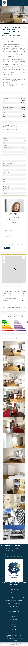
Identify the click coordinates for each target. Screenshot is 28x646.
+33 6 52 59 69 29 (15, 219)
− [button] (4, 259)
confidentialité (19, 643)
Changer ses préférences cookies (15, 638)
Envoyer (7, 247)
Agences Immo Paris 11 (4, 3)
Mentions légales (9, 636)
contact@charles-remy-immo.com (15, 556)
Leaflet (24, 282)
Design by (14, 640)
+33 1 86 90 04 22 (15, 217)
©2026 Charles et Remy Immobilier (14, 635)
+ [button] (4, 257)
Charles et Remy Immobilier (10, 546)
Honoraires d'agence (19, 636)
